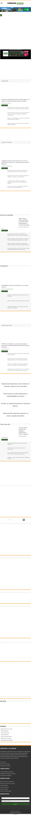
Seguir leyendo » (4, 105)
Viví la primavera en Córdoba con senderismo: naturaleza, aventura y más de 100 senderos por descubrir (17, 182)
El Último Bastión (5, 734)
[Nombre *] (15, 798)
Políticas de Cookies (5, 763)
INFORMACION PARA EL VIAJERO (7, 773)
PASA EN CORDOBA (6, 215)
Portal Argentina (4, 730)
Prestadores (4, 266)
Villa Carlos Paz (5, 424)
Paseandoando (5, 81)
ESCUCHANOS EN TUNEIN (6, 740)
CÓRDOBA (15, 598)
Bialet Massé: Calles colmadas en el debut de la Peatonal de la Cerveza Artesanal (24, 222)
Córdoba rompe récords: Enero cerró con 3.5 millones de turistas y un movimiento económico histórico (15, 162)
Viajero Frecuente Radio (6, 736)
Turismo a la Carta (5, 732)
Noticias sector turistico (7, 325)
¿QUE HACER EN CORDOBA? (6, 771)
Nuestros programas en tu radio (7, 783)
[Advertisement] (15, 201)
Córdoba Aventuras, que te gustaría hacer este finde (18, 300)
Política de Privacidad (5, 765)
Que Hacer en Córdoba (6, 738)
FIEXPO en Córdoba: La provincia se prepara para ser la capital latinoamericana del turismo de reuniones (15, 345)
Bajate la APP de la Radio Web (7, 781)
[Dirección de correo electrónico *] (15, 801)
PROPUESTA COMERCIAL (6, 775)
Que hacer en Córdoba (7, 142)
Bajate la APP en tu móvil (6, 729)
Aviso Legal (3, 762)
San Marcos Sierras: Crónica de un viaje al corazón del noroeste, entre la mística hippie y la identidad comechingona (18, 114)
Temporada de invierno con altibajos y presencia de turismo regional (23, 431)
